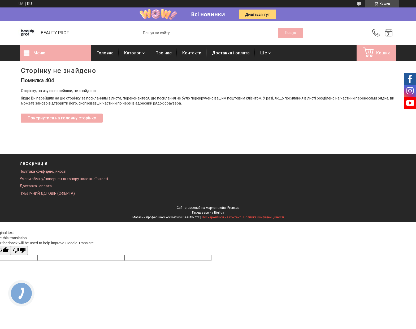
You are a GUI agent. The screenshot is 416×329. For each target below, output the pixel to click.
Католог (132, 52)
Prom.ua (233, 208)
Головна (105, 52)
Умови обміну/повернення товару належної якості (64, 179)
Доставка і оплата (231, 52)
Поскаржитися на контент (221, 217)
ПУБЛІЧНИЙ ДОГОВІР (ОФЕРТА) (47, 193)
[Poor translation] (19, 250)
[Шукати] (290, 33)
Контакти (191, 52)
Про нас (163, 52)
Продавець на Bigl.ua (208, 212)
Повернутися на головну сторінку (62, 117)
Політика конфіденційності (43, 171)
